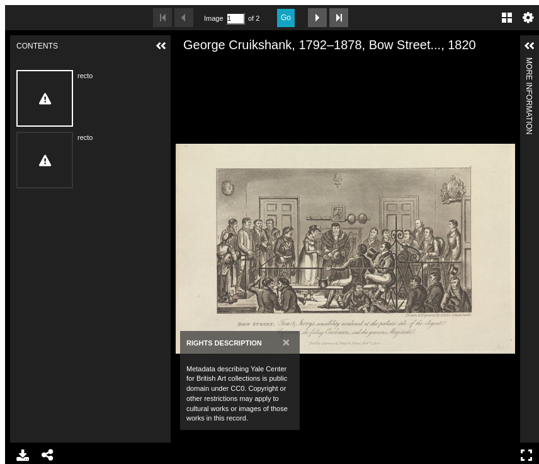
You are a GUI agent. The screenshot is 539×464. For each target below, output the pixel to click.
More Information (529, 62)
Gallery (506, 17)
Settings (528, 17)
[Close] (286, 342)
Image (213, 18)
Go (286, 17)
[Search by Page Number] (235, 19)
